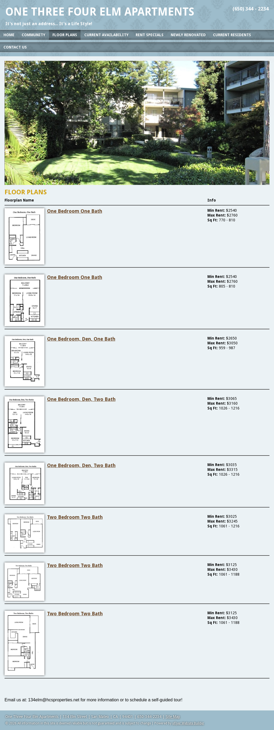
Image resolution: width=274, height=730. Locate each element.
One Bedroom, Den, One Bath (81, 339)
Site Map (173, 716)
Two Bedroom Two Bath (75, 517)
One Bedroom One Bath (74, 211)
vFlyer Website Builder (188, 723)
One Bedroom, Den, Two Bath (81, 399)
